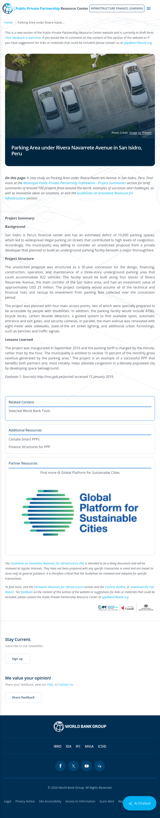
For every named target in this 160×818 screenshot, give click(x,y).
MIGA (89, 746)
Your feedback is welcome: (23, 38)
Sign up (17, 659)
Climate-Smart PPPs (24, 439)
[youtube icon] (86, 766)
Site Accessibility (50, 801)
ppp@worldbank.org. (138, 43)
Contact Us (65, 684)
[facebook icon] (60, 766)
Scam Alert (107, 801)
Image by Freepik (140, 132)
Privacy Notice (25, 801)
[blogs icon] (99, 766)
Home (8, 22)
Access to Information (80, 801)
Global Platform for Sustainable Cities (90, 472)
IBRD (57, 746)
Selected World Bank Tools (29, 410)
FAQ (50, 684)
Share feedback (23, 697)
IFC (78, 746)
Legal (7, 801)
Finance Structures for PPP (29, 447)
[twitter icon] (73, 766)
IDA (68, 746)
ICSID (102, 746)
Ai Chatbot (139, 803)
